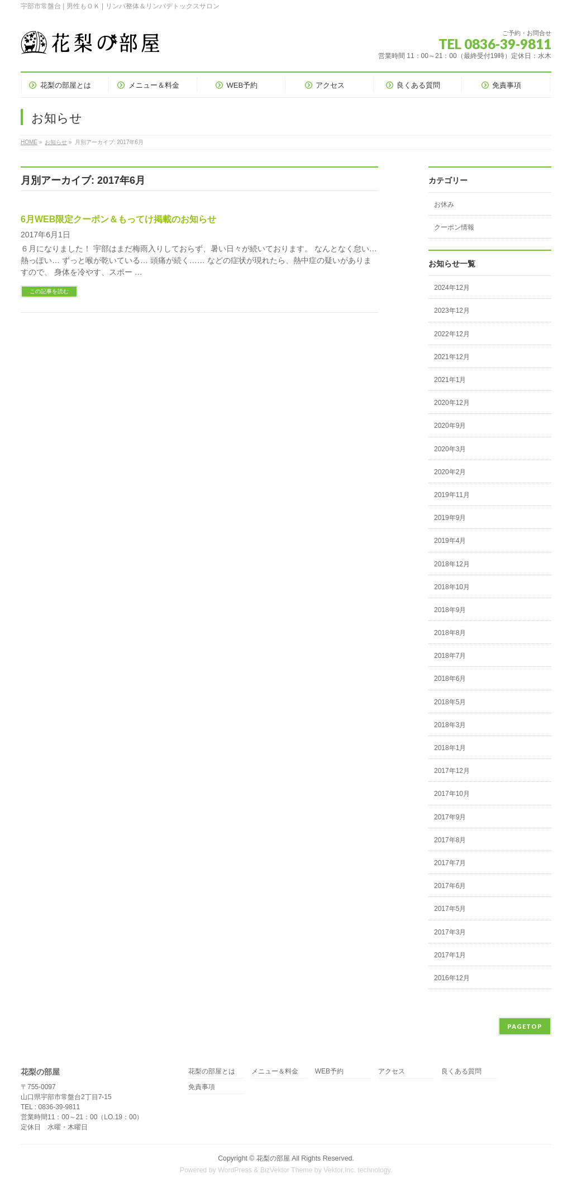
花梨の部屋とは (211, 1071)
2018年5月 (450, 702)
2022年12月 (452, 334)
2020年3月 (450, 449)
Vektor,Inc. (339, 1170)
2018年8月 (450, 633)
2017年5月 (450, 909)
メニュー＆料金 (274, 1071)
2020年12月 (452, 403)
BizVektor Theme (286, 1170)
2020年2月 (450, 472)
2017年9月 (450, 817)
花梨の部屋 (273, 1158)
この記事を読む (49, 291)
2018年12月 (452, 564)
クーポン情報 (454, 227)
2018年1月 (450, 748)
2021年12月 (452, 357)
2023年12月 (452, 310)
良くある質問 (461, 1071)
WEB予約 (329, 1071)
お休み (444, 204)
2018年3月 (450, 725)
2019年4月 (450, 541)
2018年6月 (450, 679)
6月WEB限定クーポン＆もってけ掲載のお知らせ (118, 219)
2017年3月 (450, 932)
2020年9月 (450, 426)
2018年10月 (452, 587)
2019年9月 (450, 518)
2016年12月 (452, 978)
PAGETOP (524, 1026)
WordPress (235, 1170)
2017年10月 (452, 794)
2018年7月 (450, 656)
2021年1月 (450, 380)
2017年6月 (450, 886)
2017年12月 (452, 771)
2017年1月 (450, 955)
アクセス (391, 1071)
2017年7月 (450, 863)
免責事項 (201, 1087)
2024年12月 (452, 288)
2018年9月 (450, 610)
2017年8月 (450, 840)
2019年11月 (452, 495)
